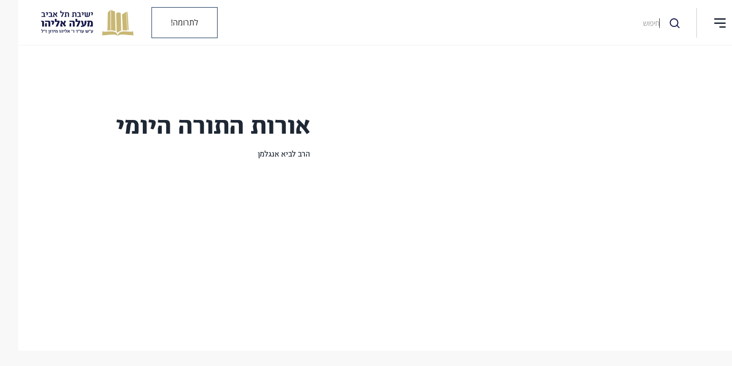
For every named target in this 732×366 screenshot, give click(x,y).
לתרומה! (166, 22)
